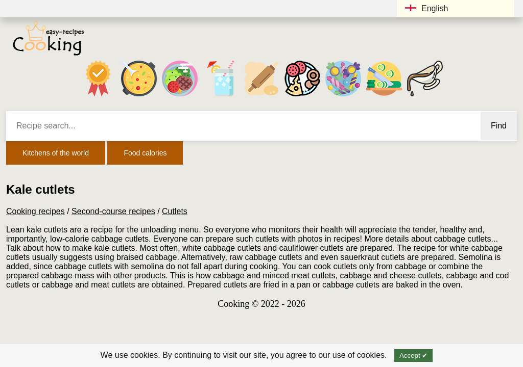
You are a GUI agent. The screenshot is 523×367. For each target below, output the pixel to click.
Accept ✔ (413, 355)
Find (499, 125)
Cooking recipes (35, 211)
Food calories (145, 153)
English (426, 8)
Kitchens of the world (55, 153)
